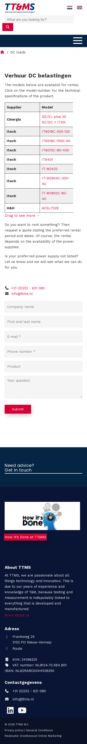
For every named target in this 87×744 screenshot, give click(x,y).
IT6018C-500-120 (56, 131)
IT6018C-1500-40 (56, 141)
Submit (18, 409)
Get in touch (18, 470)
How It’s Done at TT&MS (25, 537)
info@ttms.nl (22, 294)
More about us (17, 615)
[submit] (7, 27)
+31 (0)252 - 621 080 (25, 288)
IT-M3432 (50, 169)
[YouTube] (22, 710)
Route (13, 648)
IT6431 (47, 159)
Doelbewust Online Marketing (40, 735)
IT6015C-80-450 (55, 150)
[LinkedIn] (10, 710)
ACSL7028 (50, 208)
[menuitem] (70, 8)
